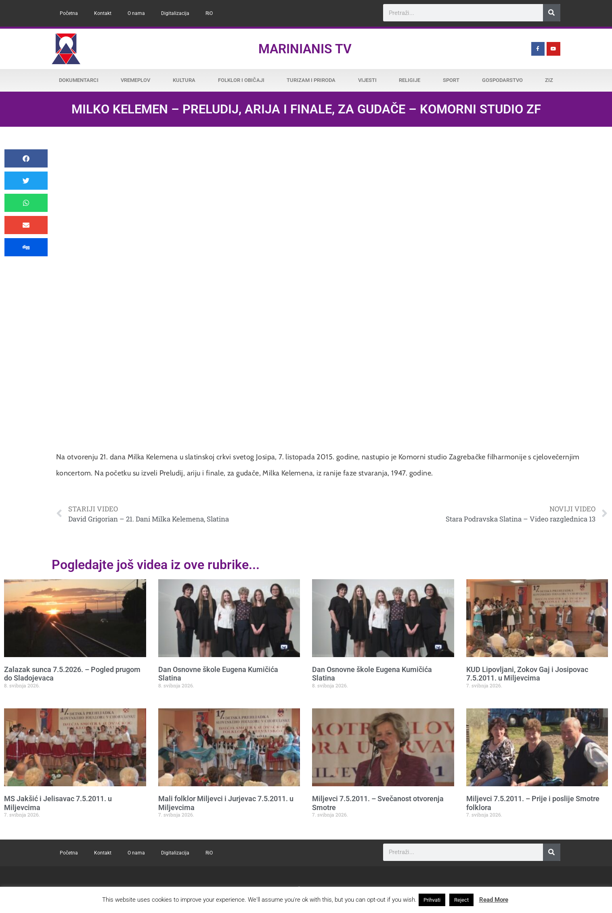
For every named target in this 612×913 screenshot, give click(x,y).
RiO (209, 13)
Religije (409, 80)
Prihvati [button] (431, 900)
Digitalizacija (175, 13)
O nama (136, 13)
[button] (26, 158)
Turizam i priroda (311, 80)
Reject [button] (461, 900)
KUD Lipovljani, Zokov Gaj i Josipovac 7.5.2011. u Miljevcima (527, 674)
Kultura (184, 80)
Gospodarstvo (502, 80)
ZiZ (549, 80)
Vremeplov (135, 80)
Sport (451, 80)
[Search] (551, 12)
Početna (69, 13)
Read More (493, 899)
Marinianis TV (305, 49)
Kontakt (102, 13)
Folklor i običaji (241, 80)
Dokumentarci (79, 80)
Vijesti (367, 80)
